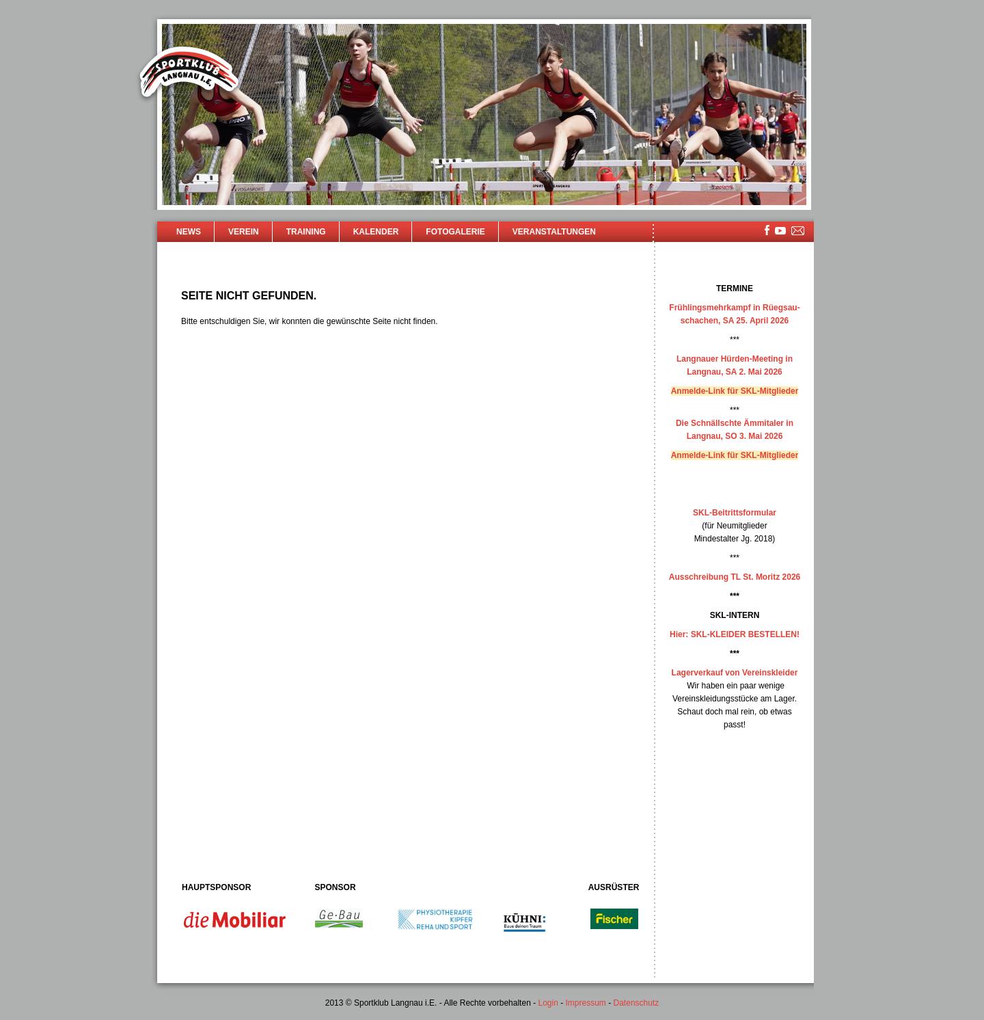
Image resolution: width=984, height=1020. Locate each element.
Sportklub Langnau (189, 74)
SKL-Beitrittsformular (734, 513)
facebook (767, 230)
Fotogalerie (455, 232)
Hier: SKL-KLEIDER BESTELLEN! (735, 634)
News (188, 232)
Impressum (586, 1003)
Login (548, 1003)
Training (306, 232)
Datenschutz (636, 1003)
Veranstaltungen (554, 232)
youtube (780, 230)
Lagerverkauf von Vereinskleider (735, 672)
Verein (243, 232)
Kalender (376, 232)
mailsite (798, 231)
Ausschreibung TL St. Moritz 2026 (734, 577)
